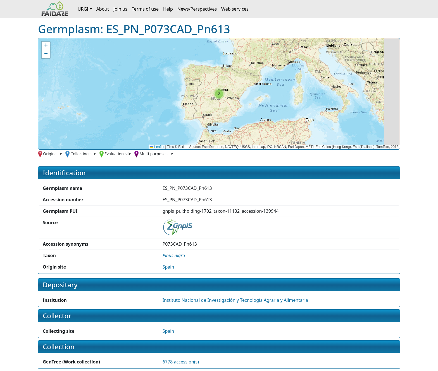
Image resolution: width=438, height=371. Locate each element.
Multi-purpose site (156, 153)
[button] (219, 93)
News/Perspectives (197, 9)
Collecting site (83, 153)
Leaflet (157, 147)
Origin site (52, 153)
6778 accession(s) (181, 362)
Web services (235, 9)
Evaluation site (117, 153)
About (102, 9)
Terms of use (145, 9)
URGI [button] (83, 9)
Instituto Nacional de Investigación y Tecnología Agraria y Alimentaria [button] (235, 300)
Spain (168, 267)
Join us (120, 9)
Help (168, 9)
